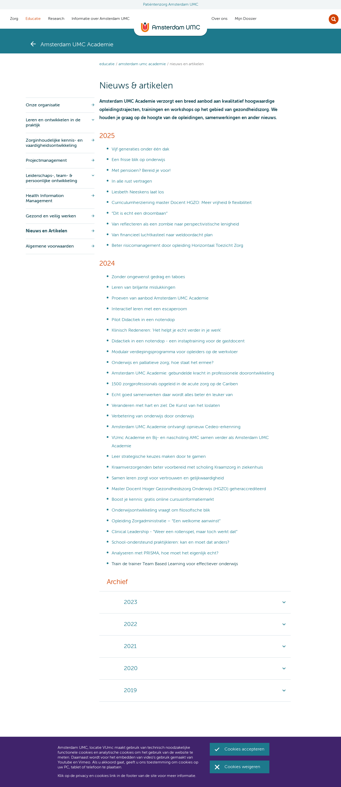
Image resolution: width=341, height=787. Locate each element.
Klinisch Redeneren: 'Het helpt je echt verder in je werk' (166, 330)
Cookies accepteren (244, 749)
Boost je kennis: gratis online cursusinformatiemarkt (163, 499)
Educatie (107, 64)
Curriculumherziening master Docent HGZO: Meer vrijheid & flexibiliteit (182, 202)
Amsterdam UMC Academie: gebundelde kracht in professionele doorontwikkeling (193, 373)
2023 (130, 602)
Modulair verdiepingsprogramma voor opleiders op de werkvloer (175, 352)
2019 (130, 690)
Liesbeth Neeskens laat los (138, 192)
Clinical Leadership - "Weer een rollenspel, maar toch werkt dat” (174, 532)
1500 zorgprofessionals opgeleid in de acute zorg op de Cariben (175, 384)
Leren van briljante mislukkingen (143, 287)
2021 (130, 646)
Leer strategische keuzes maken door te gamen (159, 456)
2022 (130, 624)
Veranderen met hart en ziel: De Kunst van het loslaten (166, 405)
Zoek (334, 19)
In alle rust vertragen (132, 181)
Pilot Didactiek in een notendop (143, 320)
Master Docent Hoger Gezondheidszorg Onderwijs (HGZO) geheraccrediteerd (189, 489)
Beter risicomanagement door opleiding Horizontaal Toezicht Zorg (177, 245)
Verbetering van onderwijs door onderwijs (153, 416)
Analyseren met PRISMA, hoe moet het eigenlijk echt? (165, 553)
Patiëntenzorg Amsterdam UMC (170, 5)
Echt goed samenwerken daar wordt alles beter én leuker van (172, 395)
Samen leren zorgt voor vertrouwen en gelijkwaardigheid (168, 478)
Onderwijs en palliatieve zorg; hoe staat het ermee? (162, 363)
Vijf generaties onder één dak (140, 149)
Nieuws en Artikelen (187, 64)
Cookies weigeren (242, 767)
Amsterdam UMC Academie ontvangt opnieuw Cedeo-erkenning (176, 427)
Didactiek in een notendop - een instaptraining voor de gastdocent (178, 341)
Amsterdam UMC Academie (142, 64)
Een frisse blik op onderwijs (138, 160)
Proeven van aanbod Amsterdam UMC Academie (160, 298)
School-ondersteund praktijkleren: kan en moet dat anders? (170, 542)
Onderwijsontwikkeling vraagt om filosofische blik (161, 510)
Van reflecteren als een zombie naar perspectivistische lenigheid (175, 224)
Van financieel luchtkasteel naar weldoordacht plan (162, 235)
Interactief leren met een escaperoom (149, 309)
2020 (131, 668)
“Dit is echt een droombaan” (140, 213)
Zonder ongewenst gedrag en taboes (148, 277)
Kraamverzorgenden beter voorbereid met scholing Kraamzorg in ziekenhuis (187, 467)
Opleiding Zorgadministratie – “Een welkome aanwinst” (166, 521)
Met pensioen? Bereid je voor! (141, 170)
